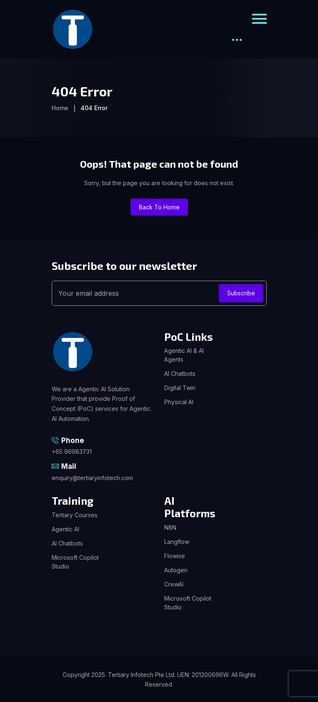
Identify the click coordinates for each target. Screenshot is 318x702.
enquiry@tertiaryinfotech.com (92, 477)
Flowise (174, 555)
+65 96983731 (72, 451)
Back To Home (159, 207)
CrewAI (173, 584)
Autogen (176, 570)
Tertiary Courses (75, 514)
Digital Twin (179, 387)
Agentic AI (65, 529)
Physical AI (178, 401)
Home (60, 107)
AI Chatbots (179, 373)
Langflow (176, 541)
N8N (170, 527)
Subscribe (241, 293)
